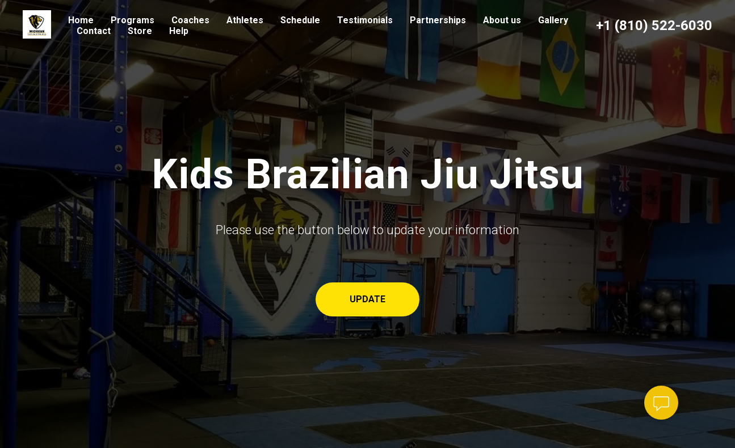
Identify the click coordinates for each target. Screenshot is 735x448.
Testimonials (365, 20)
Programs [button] (132, 20)
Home (81, 20)
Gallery (553, 20)
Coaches (190, 20)
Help (178, 31)
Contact (94, 31)
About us (502, 20)
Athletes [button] (244, 20)
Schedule (300, 20)
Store (140, 31)
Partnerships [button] (438, 20)
